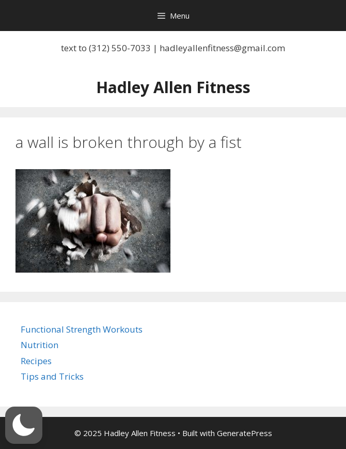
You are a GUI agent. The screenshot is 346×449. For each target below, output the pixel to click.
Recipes (36, 361)
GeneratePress (244, 433)
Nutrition (39, 345)
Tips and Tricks (52, 376)
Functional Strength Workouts (82, 329)
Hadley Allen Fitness (173, 87)
